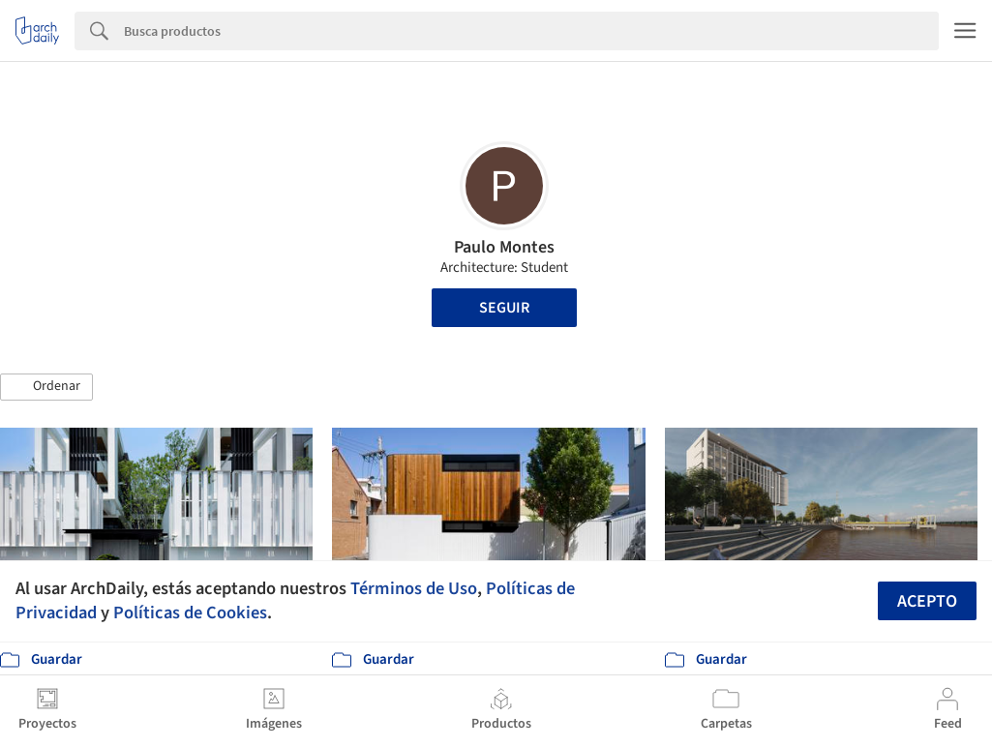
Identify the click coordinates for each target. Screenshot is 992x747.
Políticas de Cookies (190, 612)
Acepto (927, 601)
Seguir (504, 307)
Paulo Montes (504, 247)
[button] (46, 387)
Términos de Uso (413, 588)
